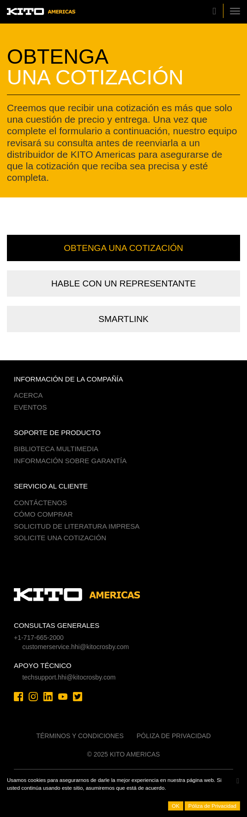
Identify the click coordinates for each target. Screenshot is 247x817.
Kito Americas (41, 12)
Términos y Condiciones (79, 735)
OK (176, 806)
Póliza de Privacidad (174, 735)
